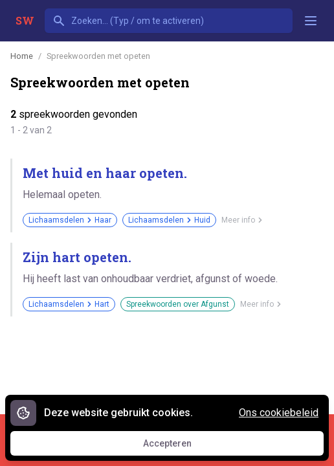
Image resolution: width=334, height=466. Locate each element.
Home (21, 56)
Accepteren (179, 446)
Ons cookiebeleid (278, 412)
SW (25, 20)
